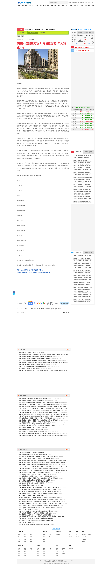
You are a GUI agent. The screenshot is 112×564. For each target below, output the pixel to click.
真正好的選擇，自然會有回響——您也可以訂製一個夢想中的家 (90, 263)
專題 (23, 5)
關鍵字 (71, 545)
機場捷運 (47, 309)
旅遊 (78, 5)
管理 (57, 553)
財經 (33, 5)
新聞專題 (58, 532)
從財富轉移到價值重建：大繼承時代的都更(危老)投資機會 (35, 513)
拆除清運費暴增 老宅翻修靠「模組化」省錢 (85, 294)
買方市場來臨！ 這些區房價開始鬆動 (30, 270)
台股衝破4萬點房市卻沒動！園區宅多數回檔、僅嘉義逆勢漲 (89, 280)
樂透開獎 (91, 32)
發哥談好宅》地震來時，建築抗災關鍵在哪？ (85, 258)
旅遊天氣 (84, 538)
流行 (31, 541)
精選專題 (58, 534)
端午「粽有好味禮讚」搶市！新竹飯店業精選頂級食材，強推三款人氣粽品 (39, 360)
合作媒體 (85, 2)
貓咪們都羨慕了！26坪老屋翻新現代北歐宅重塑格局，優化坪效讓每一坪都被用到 (41, 517)
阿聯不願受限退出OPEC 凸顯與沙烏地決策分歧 (87, 198)
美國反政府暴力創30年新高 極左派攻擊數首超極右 (87, 201)
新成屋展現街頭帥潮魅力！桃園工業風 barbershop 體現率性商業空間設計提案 (40, 435)
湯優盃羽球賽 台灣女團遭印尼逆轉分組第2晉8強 (86, 170)
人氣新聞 (76, 152)
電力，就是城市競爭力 (25, 522)
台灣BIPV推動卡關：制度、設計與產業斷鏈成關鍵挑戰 (34, 524)
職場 (44, 5)
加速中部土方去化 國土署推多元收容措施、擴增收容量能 (89, 287)
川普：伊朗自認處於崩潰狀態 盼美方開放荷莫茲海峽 (87, 182)
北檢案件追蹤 (87, 29)
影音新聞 (20, 545)
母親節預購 (74, 2)
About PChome (67, 560)
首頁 (19, 5)
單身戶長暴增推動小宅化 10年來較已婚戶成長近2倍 (87, 256)
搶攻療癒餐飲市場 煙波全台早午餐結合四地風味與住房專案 (35, 358)
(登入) (93, 2)
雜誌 (82, 5)
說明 (89, 2)
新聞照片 (39, 545)
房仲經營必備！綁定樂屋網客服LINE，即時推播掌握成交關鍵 (36, 519)
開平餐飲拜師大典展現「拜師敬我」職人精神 (31, 352)
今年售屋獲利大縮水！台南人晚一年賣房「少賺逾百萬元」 (89, 284)
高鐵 (59, 309)
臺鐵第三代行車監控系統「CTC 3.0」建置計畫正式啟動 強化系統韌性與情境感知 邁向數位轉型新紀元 (48, 370)
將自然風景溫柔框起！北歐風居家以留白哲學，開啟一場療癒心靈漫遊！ (39, 493)
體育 (63, 5)
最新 (19, 534)
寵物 (31, 534)
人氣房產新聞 (88, 152)
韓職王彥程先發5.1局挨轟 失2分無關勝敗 (85, 160)
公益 (63, 551)
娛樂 (59, 5)
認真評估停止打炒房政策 (26, 509)
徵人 (72, 560)
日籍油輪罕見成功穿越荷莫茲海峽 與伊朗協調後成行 (88, 174)
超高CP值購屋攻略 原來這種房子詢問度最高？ (33, 272)
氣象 (83, 532)
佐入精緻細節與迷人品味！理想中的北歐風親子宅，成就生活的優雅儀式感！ (40, 501)
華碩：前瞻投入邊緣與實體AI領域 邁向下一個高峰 (87, 172)
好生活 (63, 548)
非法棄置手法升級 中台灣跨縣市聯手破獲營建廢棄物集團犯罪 (36, 520)
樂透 (76, 534)
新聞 (19, 36)
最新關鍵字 (71, 548)
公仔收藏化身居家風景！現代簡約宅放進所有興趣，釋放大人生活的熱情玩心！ (41, 487)
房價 (35, 309)
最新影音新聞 (88, 252)
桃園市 (42, 309)
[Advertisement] (44, 326)
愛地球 (63, 553)
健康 (55, 5)
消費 (75, 5)
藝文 (63, 549)
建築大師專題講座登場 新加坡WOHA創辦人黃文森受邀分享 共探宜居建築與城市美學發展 (44, 354)
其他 (31, 549)
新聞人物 (45, 532)
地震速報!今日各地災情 (82, 47)
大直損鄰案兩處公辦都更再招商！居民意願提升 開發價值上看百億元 (91, 289)
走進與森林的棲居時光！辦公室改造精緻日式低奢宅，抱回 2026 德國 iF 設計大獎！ (42, 503)
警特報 (89, 534)
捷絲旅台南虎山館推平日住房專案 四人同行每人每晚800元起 (35, 356)
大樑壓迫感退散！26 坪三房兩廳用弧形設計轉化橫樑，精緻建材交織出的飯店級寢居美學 (43, 416)
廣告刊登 (49, 560)
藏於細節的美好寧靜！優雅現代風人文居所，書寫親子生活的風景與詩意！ (39, 505)
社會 (30, 5)
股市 (70, 2)
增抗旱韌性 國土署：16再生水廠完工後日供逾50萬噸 (40, 29)
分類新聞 (20, 532)
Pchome (27, 309)
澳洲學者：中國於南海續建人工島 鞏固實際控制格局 (87, 165)
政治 (26, 5)
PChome (80, 2)
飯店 (56, 309)
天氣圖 (83, 541)
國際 (41, 5)
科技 (37, 5)
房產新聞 (32, 33)
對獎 (77, 532)
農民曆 (73, 29)
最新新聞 (76, 252)
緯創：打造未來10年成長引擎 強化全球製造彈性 (87, 158)
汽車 (85, 5)
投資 (57, 551)
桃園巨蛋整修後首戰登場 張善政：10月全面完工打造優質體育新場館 (38, 507)
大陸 (93, 5)
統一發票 (77, 536)
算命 (70, 534)
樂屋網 (32, 39)
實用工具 (42, 33)
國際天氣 (84, 539)
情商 (31, 536)
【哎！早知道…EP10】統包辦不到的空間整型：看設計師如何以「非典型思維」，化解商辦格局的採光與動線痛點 (50, 408)
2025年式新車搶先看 (82, 50)
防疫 (52, 309)
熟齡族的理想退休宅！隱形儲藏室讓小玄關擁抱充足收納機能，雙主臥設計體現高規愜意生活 (44, 406)
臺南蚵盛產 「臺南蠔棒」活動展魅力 (29, 368)
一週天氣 (84, 536)
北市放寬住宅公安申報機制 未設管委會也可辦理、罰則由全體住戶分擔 (92, 260)
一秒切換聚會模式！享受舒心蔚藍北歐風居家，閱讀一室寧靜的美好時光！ (39, 412)
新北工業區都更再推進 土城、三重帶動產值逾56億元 (87, 292)
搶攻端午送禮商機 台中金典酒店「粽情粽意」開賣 (33, 364)
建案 (31, 309)
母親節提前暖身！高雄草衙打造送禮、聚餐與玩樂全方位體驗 (90, 189)
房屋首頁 (22, 33)
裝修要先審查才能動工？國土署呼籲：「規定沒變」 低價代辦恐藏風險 (92, 282)
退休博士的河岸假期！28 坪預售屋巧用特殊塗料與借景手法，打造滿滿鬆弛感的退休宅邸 (43, 414)
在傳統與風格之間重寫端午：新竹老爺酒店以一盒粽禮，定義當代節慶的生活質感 (41, 362)
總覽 (57, 548)
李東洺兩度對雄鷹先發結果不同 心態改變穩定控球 (87, 194)
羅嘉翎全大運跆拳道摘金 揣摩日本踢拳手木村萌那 (87, 177)
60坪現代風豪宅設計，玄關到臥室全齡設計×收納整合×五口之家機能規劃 (39, 497)
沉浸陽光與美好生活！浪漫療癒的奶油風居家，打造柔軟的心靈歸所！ (38, 489)
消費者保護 (54, 560)
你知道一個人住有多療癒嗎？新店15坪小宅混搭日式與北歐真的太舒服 (92, 299)
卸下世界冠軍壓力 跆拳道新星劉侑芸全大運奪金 (87, 167)
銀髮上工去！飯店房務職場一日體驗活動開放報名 (32, 366)
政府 (89, 5)
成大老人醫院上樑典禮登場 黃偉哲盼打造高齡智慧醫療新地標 (36, 511)
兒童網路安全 (60, 560)
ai (23, 309)
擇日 (70, 538)
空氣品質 (80, 32)
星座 (52, 5)
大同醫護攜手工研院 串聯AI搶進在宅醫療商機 (86, 179)
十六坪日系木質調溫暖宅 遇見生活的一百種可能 (32, 495)
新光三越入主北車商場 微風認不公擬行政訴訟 (86, 162)
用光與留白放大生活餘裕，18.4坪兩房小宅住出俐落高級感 (35, 515)
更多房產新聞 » (66, 312)
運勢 (48, 5)
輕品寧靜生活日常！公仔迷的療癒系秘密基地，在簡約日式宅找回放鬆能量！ (40, 410)
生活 (66, 5)
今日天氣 (74, 32)
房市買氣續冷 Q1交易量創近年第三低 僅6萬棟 (86, 296)
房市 (38, 309)
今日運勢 (79, 29)
